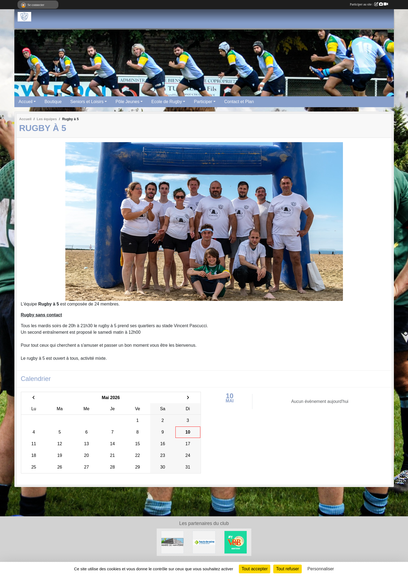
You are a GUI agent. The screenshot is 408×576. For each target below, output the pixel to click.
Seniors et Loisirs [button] (87, 101)
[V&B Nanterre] (235, 542)
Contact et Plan (239, 101)
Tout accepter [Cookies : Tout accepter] (255, 569)
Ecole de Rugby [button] (166, 101)
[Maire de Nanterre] (172, 542)
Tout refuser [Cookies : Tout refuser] (287, 569)
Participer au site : (369, 4)
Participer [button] (203, 101)
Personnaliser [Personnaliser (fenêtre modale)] (320, 569)
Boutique (53, 101)
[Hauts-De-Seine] (204, 542)
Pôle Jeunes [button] (127, 101)
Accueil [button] (26, 101)
